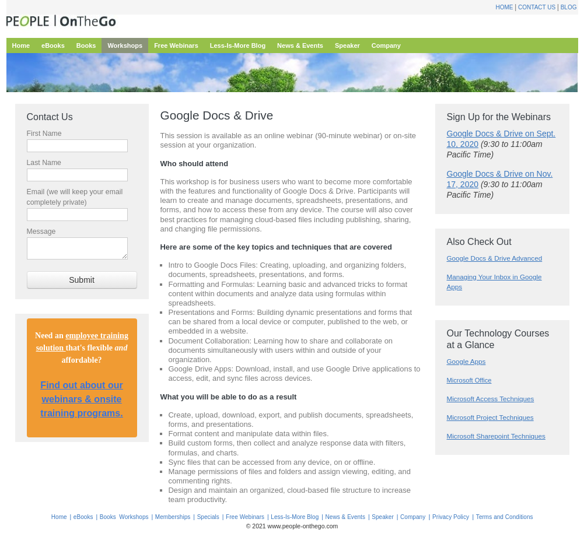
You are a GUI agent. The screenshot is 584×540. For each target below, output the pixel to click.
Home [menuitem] (21, 45)
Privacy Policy (450, 517)
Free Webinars (245, 517)
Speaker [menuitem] (347, 45)
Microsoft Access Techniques (490, 398)
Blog (569, 7)
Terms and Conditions (504, 517)
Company (412, 517)
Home (504, 7)
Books (108, 517)
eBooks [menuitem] (53, 45)
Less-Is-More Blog (295, 517)
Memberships (173, 517)
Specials (208, 517)
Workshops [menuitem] (124, 45)
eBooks (83, 517)
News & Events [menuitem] (300, 45)
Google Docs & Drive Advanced (495, 258)
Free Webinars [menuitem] (176, 45)
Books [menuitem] (86, 45)
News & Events (345, 517)
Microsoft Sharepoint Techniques (496, 436)
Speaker (383, 517)
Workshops (133, 517)
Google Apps (466, 361)
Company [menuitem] (386, 45)
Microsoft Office (469, 380)
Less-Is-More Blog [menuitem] (237, 45)
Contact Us (536, 7)
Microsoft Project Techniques (490, 417)
